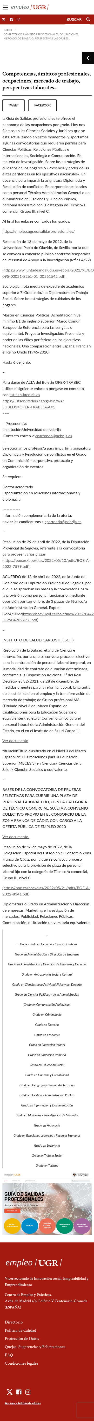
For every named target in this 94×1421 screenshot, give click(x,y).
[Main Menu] (5, 7)
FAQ (9, 1355)
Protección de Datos (22, 1338)
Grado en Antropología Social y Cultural (46, 974)
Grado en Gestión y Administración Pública (47, 1095)
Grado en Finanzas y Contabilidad (47, 1075)
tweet (13, 105)
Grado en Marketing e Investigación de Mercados (47, 1115)
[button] (4, 19)
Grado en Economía (47, 1035)
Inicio (8, 29)
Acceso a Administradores (23, 1403)
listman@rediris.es (25, 394)
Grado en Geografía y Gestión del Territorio (47, 1085)
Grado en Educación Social (47, 1065)
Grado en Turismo (47, 1165)
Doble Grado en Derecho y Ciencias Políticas (48, 944)
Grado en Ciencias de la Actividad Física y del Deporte (47, 984)
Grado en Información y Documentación (47, 1105)
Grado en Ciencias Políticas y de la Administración (47, 994)
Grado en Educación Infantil (47, 1045)
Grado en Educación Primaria (47, 1055)
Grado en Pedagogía (47, 1125)
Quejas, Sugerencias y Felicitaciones (35, 1347)
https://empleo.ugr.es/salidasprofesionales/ (38, 231)
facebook (42, 105)
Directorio (14, 1322)
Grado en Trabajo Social (47, 1156)
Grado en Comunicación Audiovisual (47, 1005)
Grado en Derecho (47, 1025)
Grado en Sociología (47, 1145)
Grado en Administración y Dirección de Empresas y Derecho (47, 964)
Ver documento (15, 740)
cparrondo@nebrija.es (53, 435)
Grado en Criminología (47, 1014)
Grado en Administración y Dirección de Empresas (47, 954)
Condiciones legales (21, 1363)
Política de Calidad (20, 1330)
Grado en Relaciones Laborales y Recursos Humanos (47, 1135)
